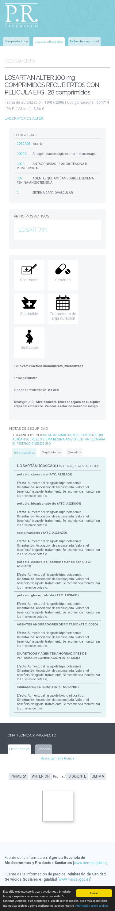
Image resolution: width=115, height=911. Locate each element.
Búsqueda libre (16, 41)
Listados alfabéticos (49, 41)
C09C (21, 164)
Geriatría (74, 452)
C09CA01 (23, 143)
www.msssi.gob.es (74, 879)
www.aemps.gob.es (90, 863)
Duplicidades (51, 452)
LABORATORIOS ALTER (24, 118)
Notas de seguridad (84, 41)
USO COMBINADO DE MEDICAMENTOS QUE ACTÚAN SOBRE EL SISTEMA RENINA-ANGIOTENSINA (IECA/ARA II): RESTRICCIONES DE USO (58, 439)
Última (98, 776)
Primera (18, 776)
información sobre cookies (91, 906)
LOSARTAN (33, 229)
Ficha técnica (19, 749)
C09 (19, 178)
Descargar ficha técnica (57, 758)
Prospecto (43, 749)
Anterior (41, 776)
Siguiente (77, 776)
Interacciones (24, 452)
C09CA (22, 154)
